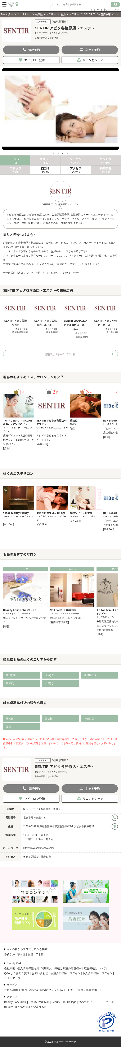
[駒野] (73, 428)
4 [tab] (67, 153)
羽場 (30, 954)
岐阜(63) (10, 675)
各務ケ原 (9, 954)
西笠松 (49, 718)
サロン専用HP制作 (15, 990)
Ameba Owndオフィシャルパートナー (52, 990)
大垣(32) (49, 675)
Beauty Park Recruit (16, 1006)
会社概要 (9, 968)
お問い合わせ (40, 973)
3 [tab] (63, 153)
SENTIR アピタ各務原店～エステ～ (43, 809)
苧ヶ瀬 (21, 954)
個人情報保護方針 (28, 968)
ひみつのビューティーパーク (96, 1002)
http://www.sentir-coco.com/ (38, 848)
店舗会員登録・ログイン (65, 973)
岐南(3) (10, 718)
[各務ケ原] (42, 444)
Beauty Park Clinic (15, 1002)
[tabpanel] (60, 109)
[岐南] (106, 437)
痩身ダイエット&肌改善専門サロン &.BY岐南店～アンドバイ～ (18, 440)
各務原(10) (90, 675)
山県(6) (49, 683)
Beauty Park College (63, 1002)
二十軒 (39, 954)
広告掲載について (95, 968)
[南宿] (6, 626)
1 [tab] (53, 153)
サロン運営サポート (90, 990)
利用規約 (46, 968)
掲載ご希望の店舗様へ (68, 968)
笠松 (8, 726)
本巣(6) (10, 683)
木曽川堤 (89, 718)
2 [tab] (58, 153)
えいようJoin (38, 1006)
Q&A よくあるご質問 (17, 973)
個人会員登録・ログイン (97, 973)
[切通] (6, 448)
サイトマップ (12, 978)
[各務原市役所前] (59, 622)
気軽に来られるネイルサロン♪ (67, 617)
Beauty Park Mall (39, 1002)
